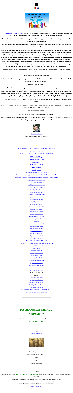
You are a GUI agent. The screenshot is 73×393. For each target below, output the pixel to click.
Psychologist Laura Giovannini (36, 206)
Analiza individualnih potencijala (36, 223)
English (38, 248)
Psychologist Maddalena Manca (36, 228)
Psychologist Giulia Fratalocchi (36, 216)
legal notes (36, 388)
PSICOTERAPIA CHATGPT (36, 151)
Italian (34, 248)
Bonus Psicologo (36, 157)
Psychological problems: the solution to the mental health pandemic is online (36, 243)
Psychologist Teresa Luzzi (36, 250)
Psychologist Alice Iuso (36, 202)
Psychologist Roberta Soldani (36, 267)
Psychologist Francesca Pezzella (36, 284)
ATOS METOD (37, 162)
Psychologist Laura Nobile (36, 238)
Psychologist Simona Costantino (36, 197)
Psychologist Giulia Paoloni (36, 214)
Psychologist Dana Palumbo (36, 287)
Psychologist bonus (36, 170)
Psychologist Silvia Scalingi (36, 245)
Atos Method (36, 221)
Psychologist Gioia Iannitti (36, 199)
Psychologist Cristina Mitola (36, 253)
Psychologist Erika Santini (36, 187)
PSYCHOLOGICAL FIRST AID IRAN (36, 241)
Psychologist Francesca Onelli (36, 192)
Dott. (32, 134)
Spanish (36, 255)
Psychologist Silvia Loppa (36, 231)
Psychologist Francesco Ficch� (36, 260)
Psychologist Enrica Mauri (36, 235)
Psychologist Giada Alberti (36, 280)
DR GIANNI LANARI (36, 333)
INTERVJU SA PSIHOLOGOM (36, 159)
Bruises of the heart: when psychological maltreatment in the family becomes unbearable (36, 174)
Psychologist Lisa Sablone (37, 277)
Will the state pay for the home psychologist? (36, 172)
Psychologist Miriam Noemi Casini (36, 194)
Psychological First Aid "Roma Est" (14, 33)
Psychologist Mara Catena (36, 182)
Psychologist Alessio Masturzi (36, 209)
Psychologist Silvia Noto (36, 218)
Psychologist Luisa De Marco (36, 211)
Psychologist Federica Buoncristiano (36, 180)
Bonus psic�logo (36, 167)
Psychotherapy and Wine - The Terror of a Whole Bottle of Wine (36, 289)
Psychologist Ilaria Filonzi (37, 263)
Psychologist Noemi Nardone (36, 257)
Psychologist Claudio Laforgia (36, 270)
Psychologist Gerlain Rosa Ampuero (36, 185)
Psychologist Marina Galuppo (36, 226)
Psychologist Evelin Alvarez (36, 233)
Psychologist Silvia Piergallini (36, 204)
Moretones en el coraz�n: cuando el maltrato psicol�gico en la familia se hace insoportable (36, 177)
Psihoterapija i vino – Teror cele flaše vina (36, 292)
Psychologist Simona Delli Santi (36, 265)
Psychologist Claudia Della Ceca (36, 282)
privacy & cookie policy (36, 386)
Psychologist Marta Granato (36, 189)
